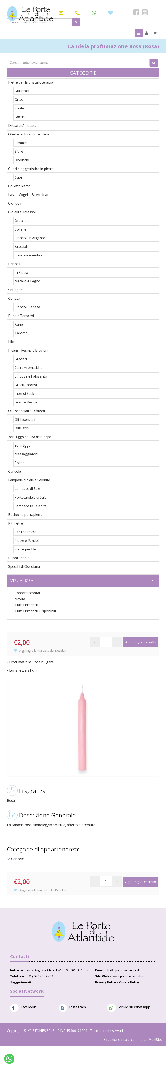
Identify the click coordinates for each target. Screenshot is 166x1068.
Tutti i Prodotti (26, 605)
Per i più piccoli (26, 532)
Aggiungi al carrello (140, 642)
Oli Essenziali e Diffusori (27, 411)
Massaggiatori (26, 454)
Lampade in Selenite (30, 506)
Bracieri (21, 359)
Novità (20, 599)
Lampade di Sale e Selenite (29, 480)
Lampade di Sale (27, 488)
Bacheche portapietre (25, 514)
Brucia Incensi (26, 385)
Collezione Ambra (28, 255)
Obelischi (22, 160)
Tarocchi (21, 333)
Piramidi (21, 142)
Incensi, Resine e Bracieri (28, 350)
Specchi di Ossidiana (24, 566)
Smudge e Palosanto (31, 376)
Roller (19, 462)
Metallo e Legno (27, 281)
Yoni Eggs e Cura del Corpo (29, 436)
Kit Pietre (15, 523)
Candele (14, 471)
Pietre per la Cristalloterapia (30, 82)
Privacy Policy (105, 982)
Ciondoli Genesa (27, 307)
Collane (20, 229)
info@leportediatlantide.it (122, 970)
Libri (11, 341)
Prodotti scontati (28, 593)
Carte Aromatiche (28, 367)
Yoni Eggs (22, 445)
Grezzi (19, 99)
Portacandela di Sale (30, 497)
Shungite (15, 289)
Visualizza (82, 580)
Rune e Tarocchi (21, 315)
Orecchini (22, 220)
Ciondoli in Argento (30, 238)
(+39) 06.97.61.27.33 (39, 976)
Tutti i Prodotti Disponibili (35, 611)
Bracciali (21, 246)
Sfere (19, 151)
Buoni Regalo (19, 558)
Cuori (19, 177)
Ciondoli (14, 203)
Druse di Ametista (22, 125)
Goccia (20, 117)
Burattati (22, 91)
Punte (19, 108)
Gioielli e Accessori (22, 212)
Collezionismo (19, 186)
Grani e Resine (26, 402)
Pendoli (14, 264)
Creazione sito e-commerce (125, 1039)
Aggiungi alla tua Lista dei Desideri (40, 651)
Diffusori (22, 428)
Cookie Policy (129, 982)
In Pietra (21, 272)
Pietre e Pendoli (27, 540)
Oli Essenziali (25, 419)
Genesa (14, 298)
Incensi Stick (24, 393)
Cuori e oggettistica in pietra (30, 168)
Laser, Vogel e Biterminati (28, 194)
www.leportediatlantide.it (127, 976)
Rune (19, 324)
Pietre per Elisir (27, 549)
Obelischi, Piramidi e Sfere (28, 134)
